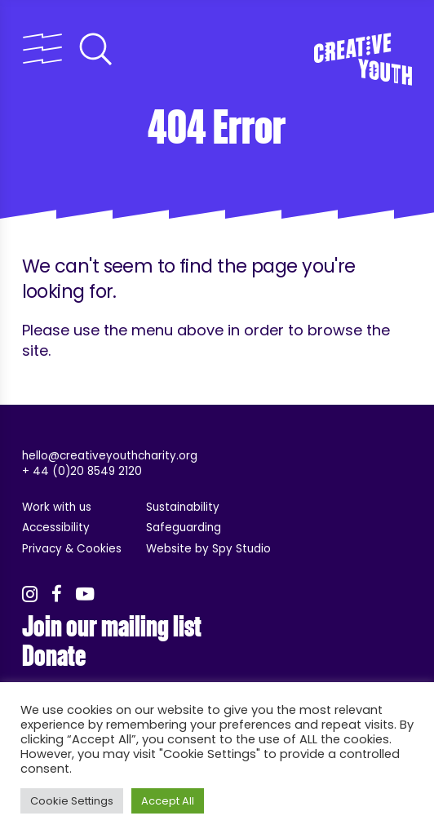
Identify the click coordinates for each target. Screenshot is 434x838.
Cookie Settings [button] (71, 801)
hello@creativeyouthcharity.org (109, 455)
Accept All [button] (167, 801)
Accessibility (56, 527)
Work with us (56, 507)
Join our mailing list (112, 627)
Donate (54, 656)
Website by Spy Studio (208, 548)
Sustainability (182, 507)
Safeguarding (183, 527)
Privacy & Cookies (72, 548)
